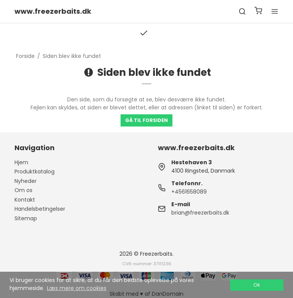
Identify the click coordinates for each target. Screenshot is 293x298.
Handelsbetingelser (39, 209)
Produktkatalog (34, 171)
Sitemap (25, 218)
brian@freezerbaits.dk (200, 212)
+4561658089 (189, 191)
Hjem (21, 162)
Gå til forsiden (146, 120)
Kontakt (24, 199)
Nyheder (25, 181)
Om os (23, 190)
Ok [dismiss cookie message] (256, 285)
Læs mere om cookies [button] (76, 288)
